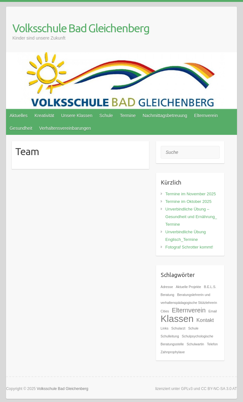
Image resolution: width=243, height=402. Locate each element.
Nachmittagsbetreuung (165, 115)
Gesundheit (20, 128)
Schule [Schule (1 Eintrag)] (193, 328)
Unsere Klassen (76, 115)
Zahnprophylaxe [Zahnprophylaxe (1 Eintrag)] (173, 352)
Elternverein (206, 115)
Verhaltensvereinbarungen (65, 128)
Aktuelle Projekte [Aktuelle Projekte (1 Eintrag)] (188, 287)
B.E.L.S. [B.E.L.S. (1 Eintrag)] (210, 287)
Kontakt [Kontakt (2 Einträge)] (205, 320)
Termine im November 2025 (190, 194)
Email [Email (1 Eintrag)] (213, 311)
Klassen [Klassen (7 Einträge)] (177, 318)
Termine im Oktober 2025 (188, 201)
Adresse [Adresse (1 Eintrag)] (167, 287)
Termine (128, 115)
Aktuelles (18, 115)
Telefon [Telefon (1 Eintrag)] (212, 344)
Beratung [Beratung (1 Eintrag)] (167, 295)
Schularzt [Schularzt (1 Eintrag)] (178, 328)
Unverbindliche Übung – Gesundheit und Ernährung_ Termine (191, 217)
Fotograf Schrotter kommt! (189, 247)
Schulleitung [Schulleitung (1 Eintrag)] (170, 336)
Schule (106, 115)
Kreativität (44, 115)
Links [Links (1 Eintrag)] (165, 328)
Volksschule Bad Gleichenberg (80, 28)
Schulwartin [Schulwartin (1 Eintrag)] (195, 344)
